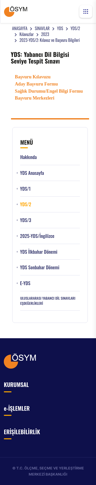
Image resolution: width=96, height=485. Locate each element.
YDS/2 (75, 28)
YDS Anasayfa (32, 173)
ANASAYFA (19, 28)
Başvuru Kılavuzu (33, 76)
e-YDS (25, 283)
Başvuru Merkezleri (34, 98)
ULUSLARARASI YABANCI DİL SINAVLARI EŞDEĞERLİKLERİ (47, 301)
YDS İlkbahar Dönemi (38, 252)
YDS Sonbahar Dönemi (39, 267)
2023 (45, 34)
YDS (60, 28)
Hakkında (28, 157)
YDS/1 (25, 189)
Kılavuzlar (26, 34)
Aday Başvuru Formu (36, 84)
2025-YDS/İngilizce (37, 236)
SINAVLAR (42, 28)
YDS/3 (25, 220)
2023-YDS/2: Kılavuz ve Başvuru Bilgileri (49, 40)
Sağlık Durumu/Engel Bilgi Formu (49, 91)
